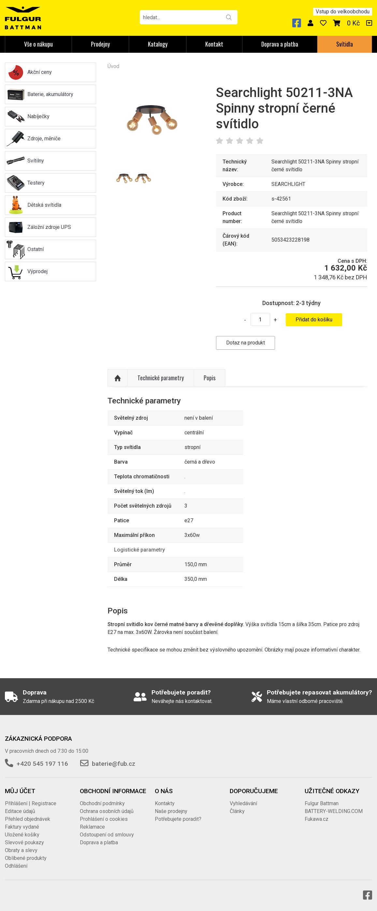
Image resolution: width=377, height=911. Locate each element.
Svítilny (35, 161)
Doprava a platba (279, 44)
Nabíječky (38, 116)
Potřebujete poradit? (178, 819)
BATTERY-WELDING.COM (334, 811)
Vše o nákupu (38, 44)
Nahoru (117, 378)
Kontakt (214, 44)
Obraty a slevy (21, 850)
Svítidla (344, 44)
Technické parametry (161, 377)
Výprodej (37, 271)
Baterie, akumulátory (50, 94)
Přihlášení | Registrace (30, 803)
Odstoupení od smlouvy (107, 835)
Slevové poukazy (24, 842)
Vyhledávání (243, 803)
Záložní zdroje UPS (49, 227)
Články (237, 811)
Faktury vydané (22, 827)
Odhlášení (16, 866)
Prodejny (100, 44)
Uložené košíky (22, 835)
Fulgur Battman (322, 803)
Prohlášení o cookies (104, 819)
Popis (209, 377)
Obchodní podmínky (102, 803)
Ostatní (35, 249)
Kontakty (165, 803)
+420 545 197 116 (42, 763)
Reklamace (92, 827)
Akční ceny (39, 72)
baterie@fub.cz (113, 763)
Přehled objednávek (27, 819)
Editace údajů (20, 811)
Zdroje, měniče (44, 138)
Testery (36, 183)
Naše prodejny (171, 811)
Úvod (113, 66)
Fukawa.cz (316, 819)
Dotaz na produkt (245, 343)
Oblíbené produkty (26, 858)
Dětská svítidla (44, 205)
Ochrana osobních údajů (107, 811)
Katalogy (157, 44)
